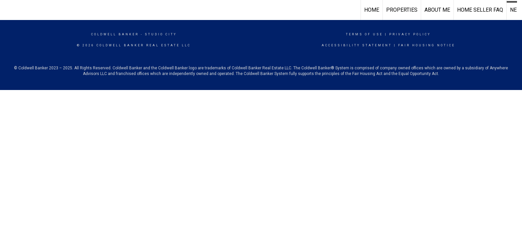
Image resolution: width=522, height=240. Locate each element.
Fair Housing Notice (426, 45)
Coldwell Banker (115, 34)
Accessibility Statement (357, 45)
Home (371, 10)
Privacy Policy (410, 34)
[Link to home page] (8, 10)
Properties (401, 10)
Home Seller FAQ (480, 10)
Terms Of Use (364, 34)
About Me (437, 10)
